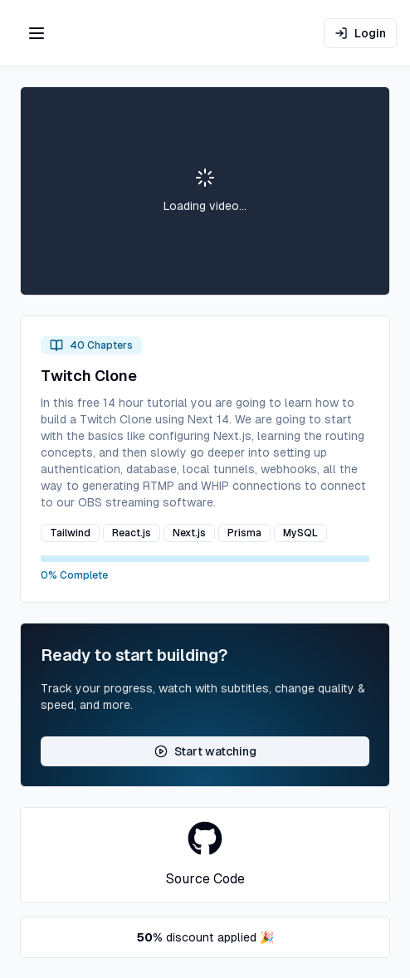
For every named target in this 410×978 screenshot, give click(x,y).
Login (360, 33)
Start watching (205, 751)
